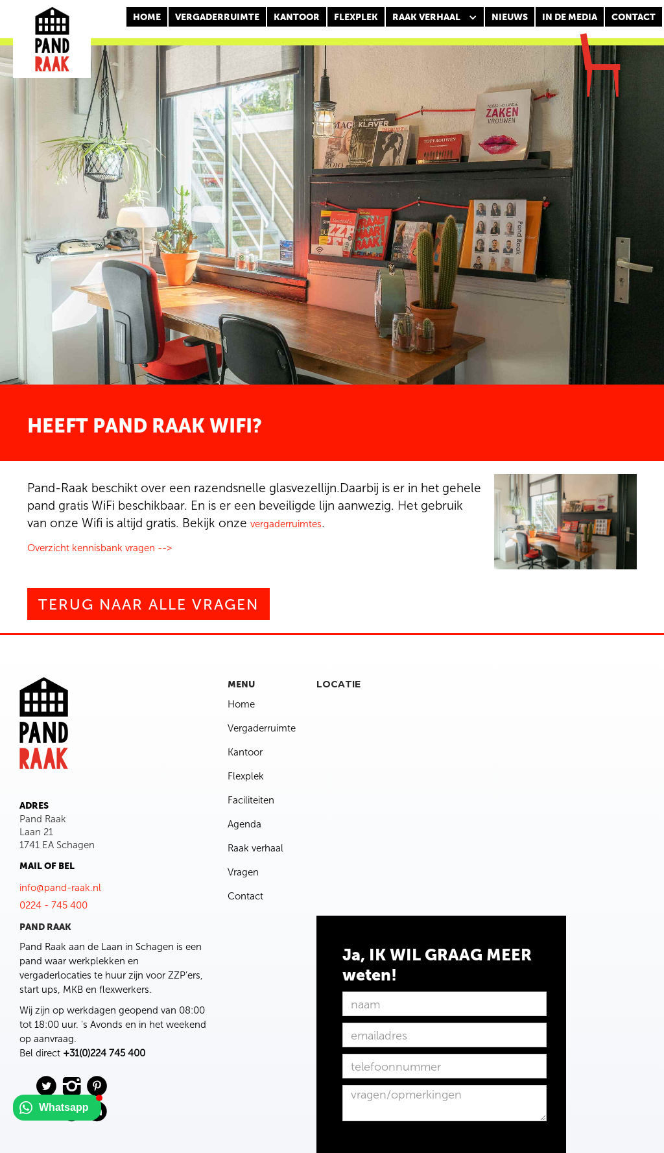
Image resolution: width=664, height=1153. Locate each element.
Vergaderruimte (217, 17)
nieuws (510, 17)
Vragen (243, 872)
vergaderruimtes (286, 524)
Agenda (244, 824)
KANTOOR (297, 17)
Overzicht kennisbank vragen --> (99, 548)
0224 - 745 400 (53, 905)
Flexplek (246, 776)
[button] (434, 17)
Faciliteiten (251, 800)
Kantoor (245, 752)
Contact (245, 896)
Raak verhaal (255, 848)
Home (147, 17)
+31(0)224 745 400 (104, 1053)
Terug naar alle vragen (148, 604)
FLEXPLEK (356, 17)
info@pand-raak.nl (60, 888)
